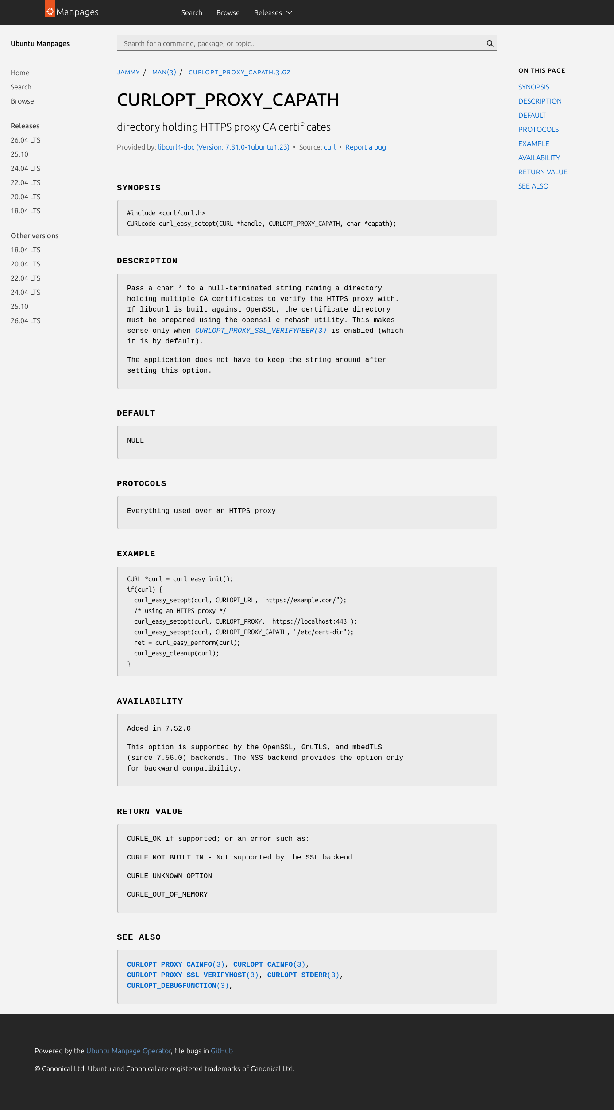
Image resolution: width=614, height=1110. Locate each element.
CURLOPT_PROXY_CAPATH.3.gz (240, 72)
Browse (228, 12)
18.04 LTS (25, 211)
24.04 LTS (25, 168)
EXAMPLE (533, 143)
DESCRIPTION (540, 101)
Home (20, 73)
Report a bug (365, 147)
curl (330, 147)
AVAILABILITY (539, 158)
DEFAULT (532, 115)
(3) (176, 965)
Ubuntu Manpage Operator (128, 1051)
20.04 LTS (25, 196)
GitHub (222, 1051)
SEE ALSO (533, 186)
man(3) (164, 72)
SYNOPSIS (533, 87)
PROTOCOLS (538, 129)
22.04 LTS (25, 182)
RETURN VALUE (543, 172)
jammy (128, 72)
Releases (268, 12)
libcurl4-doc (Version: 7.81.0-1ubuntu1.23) (224, 147)
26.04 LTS (25, 140)
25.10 (19, 154)
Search (191, 12)
